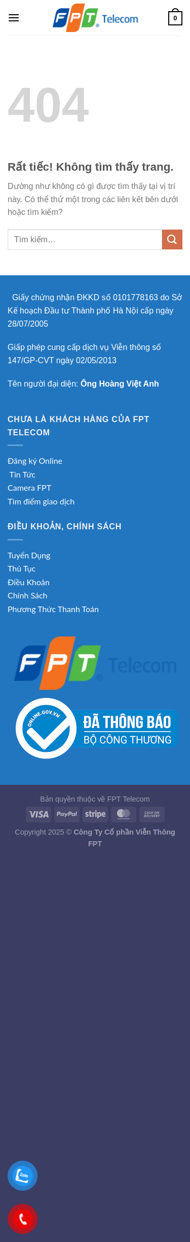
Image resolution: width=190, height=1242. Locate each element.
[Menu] (14, 17)
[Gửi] (172, 239)
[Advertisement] (95, 952)
